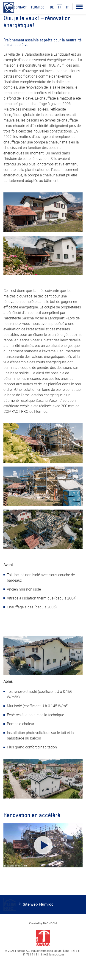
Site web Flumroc (38, 904)
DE (52, 7)
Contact (20, 7)
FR (59, 7)
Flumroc (37, 7)
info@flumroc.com (52, 954)
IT (67, 7)
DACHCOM (50, 923)
